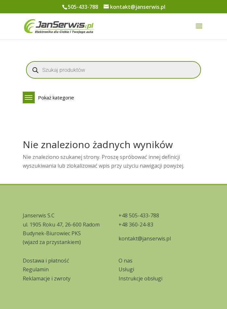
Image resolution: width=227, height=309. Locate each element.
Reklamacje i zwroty (46, 278)
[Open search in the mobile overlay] (113, 70)
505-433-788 (83, 6)
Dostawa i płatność (46, 260)
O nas (125, 260)
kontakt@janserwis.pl (145, 238)
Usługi (126, 269)
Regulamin (36, 269)
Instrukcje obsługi (140, 278)
